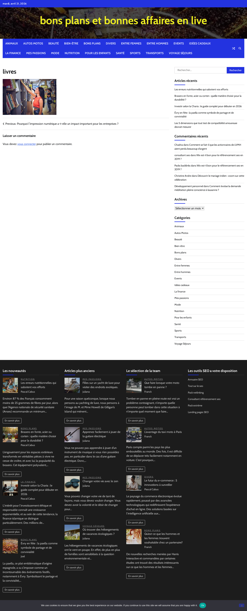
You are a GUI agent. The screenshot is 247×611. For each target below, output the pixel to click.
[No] (241, 605)
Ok (202, 605)
